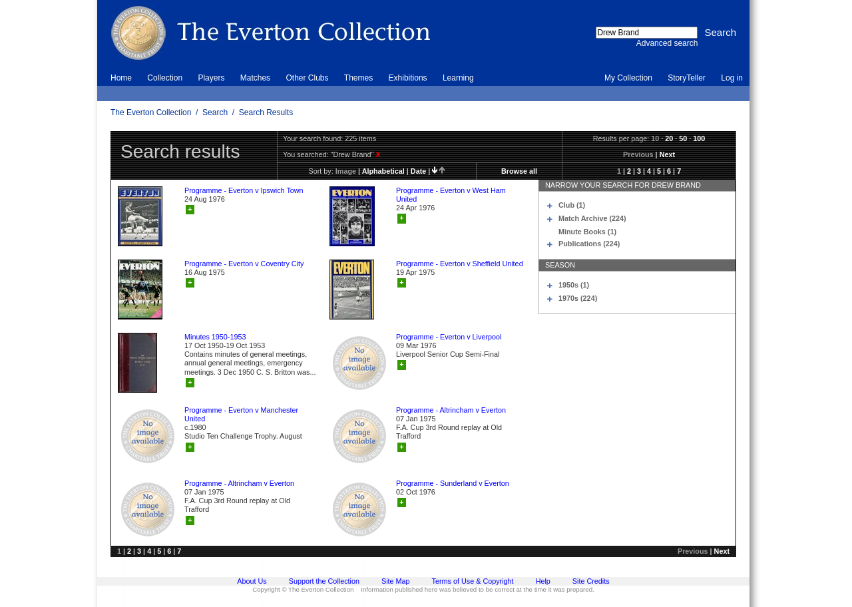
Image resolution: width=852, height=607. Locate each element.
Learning (458, 78)
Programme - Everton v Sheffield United (459, 264)
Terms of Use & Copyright (473, 581)
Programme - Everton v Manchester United (241, 414)
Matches (255, 78)
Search (215, 112)
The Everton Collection (150, 112)
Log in (732, 78)
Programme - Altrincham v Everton (451, 410)
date (418, 171)
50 (683, 138)
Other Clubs (307, 78)
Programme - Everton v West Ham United (451, 194)
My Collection (628, 78)
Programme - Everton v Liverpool (448, 337)
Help (543, 581)
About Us (251, 581)
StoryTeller (687, 78)
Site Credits (591, 581)
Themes (358, 78)
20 (669, 138)
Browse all (519, 171)
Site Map (395, 581)
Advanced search (667, 43)
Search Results (266, 112)
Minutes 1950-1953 (215, 337)
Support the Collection (324, 581)
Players (211, 78)
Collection (164, 78)
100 (699, 138)
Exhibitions (408, 78)
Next (667, 154)
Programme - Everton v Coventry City (244, 264)
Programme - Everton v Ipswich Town (244, 190)
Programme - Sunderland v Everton (452, 483)
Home (121, 78)
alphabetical (383, 171)
